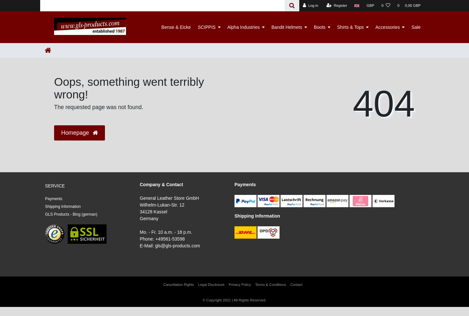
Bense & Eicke (176, 27)
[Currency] (370, 6)
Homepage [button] (79, 133)
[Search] (292, 5)
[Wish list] (386, 6)
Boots (320, 27)
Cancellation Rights (178, 285)
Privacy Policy (240, 285)
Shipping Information (63, 206)
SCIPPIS (206, 27)
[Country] (357, 6)
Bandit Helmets (286, 27)
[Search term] (162, 5)
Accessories (387, 27)
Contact (296, 285)
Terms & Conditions (270, 285)
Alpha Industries (243, 27)
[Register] (337, 6)
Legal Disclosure (211, 285)
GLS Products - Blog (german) (71, 214)
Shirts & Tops (350, 27)
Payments (53, 199)
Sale (415, 27)
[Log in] (310, 6)
